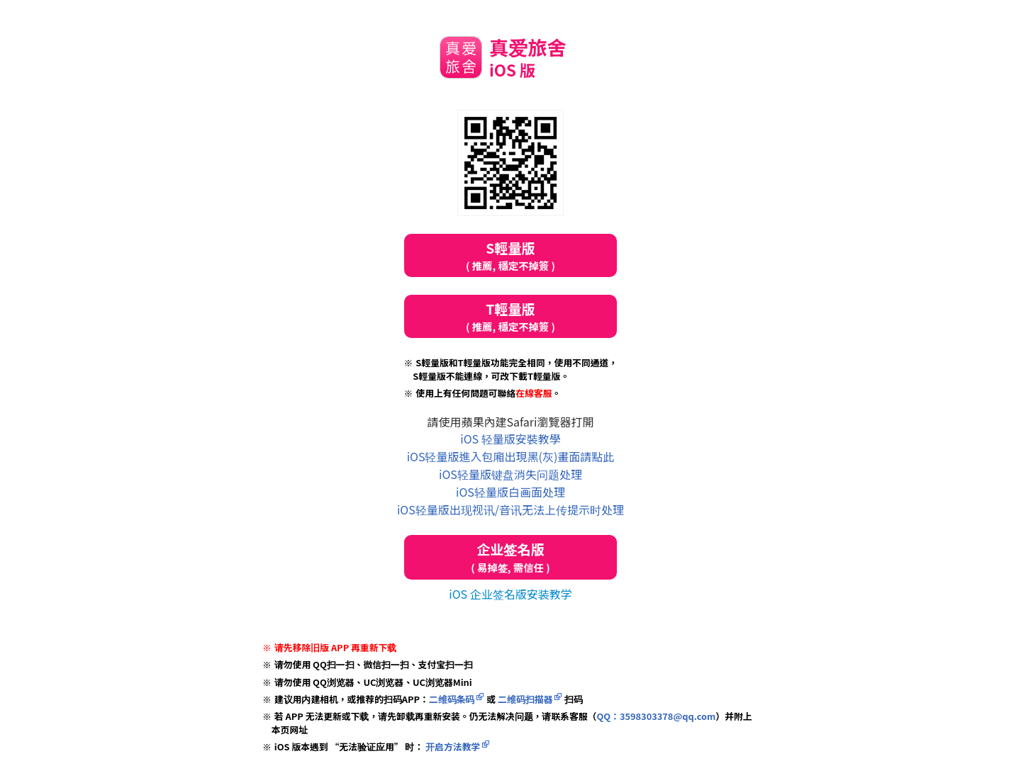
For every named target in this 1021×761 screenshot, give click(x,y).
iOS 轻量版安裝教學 (510, 438)
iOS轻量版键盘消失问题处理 (510, 474)
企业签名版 (510, 557)
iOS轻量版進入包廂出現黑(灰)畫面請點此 (511, 456)
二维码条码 (452, 699)
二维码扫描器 (525, 699)
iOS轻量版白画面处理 (510, 491)
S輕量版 (510, 255)
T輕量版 (510, 316)
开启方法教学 (451, 746)
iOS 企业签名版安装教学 (510, 593)
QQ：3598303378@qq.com (655, 716)
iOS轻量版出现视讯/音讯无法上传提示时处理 (510, 509)
